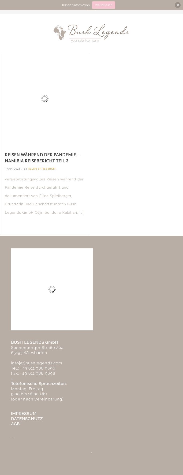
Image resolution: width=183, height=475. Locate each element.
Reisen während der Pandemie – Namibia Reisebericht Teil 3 (42, 157)
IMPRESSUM (24, 413)
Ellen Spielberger (42, 168)
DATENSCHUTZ (27, 418)
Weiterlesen (103, 5)
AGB (15, 424)
